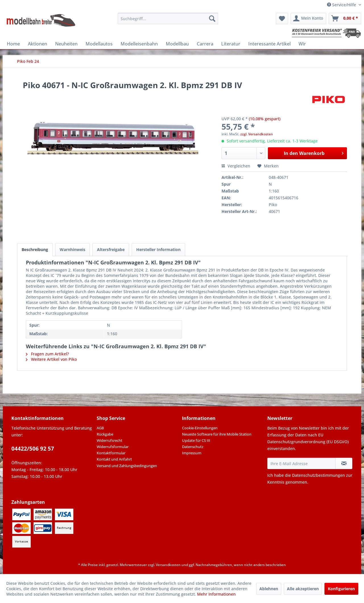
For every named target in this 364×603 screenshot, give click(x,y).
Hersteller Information (158, 249)
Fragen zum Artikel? (47, 354)
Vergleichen (236, 166)
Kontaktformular (111, 452)
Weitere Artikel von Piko (51, 359)
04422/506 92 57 (32, 448)
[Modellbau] (177, 43)
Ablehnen (268, 588)
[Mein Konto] (308, 18)
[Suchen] (212, 18)
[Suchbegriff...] (168, 18)
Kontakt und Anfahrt (114, 459)
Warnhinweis (72, 249)
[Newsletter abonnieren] (343, 463)
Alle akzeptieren (303, 588)
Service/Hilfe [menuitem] (342, 4)
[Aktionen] (37, 43)
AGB (100, 427)
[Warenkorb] (345, 18)
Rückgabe (105, 434)
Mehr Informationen (216, 594)
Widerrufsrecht (109, 440)
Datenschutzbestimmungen (318, 475)
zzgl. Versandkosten (256, 134)
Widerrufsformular (113, 446)
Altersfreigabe (111, 249)
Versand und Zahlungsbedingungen (127, 465)
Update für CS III (196, 440)
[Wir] (302, 43)
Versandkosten (168, 564)
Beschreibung (35, 249)
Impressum (191, 452)
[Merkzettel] (282, 18)
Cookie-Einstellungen (200, 427)
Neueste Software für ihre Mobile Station (216, 434)
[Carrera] (205, 43)
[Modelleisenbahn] (139, 43)
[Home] (13, 43)
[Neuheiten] (66, 43)
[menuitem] (168, 18)
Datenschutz (192, 446)
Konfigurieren (341, 588)
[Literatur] (230, 43)
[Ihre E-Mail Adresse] (301, 463)
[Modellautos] (99, 43)
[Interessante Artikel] (269, 43)
